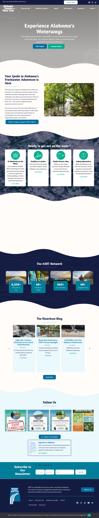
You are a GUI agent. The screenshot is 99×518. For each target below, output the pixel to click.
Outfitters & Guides (38, 161)
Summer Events (56, 46)
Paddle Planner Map (61, 161)
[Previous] (9, 348)
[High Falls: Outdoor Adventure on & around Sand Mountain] (24, 348)
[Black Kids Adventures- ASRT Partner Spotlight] (49, 348)
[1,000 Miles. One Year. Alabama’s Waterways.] (74, 348)
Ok (89, 515)
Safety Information (83, 161)
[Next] (89, 348)
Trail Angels (40, 46)
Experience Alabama (46, 442)
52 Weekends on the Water (15, 162)
